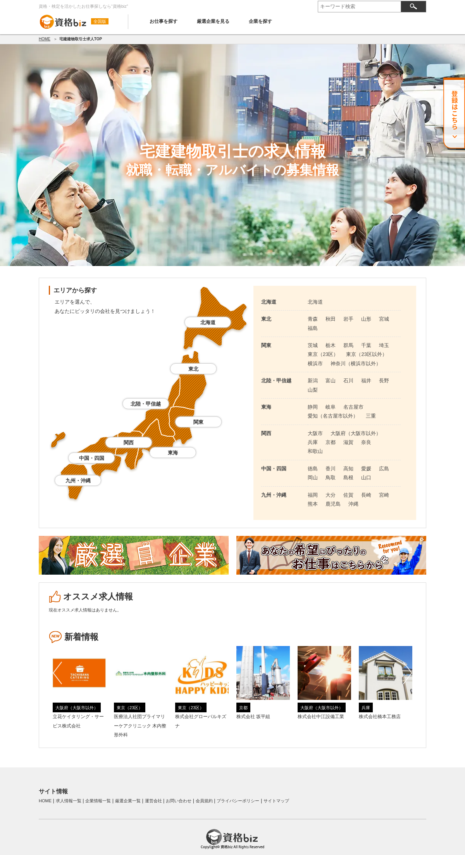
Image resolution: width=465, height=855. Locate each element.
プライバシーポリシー (238, 800)
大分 (331, 495)
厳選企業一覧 (128, 800)
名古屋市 (353, 407)
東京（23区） (323, 354)
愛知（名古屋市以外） (333, 416)
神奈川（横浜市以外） (356, 363)
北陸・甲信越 (146, 404)
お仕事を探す (163, 21)
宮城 (384, 319)
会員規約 (204, 800)
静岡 (313, 407)
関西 (129, 443)
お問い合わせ (178, 800)
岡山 (313, 477)
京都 (331, 442)
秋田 (331, 319)
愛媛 (366, 469)
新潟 (313, 380)
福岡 (313, 495)
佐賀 (348, 495)
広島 (384, 469)
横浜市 (315, 363)
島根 (348, 477)
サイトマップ (276, 800)
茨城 (313, 345)
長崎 (366, 495)
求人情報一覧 (68, 800)
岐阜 (331, 407)
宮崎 (384, 495)
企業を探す (260, 21)
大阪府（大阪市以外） (356, 433)
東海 (173, 453)
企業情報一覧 (98, 800)
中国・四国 (91, 458)
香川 (331, 469)
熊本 (313, 504)
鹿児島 (333, 504)
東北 (193, 369)
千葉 (366, 345)
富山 (331, 380)
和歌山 (315, 451)
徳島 (313, 469)
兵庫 (313, 442)
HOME (44, 39)
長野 (384, 380)
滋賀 (348, 442)
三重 (371, 416)
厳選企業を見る (213, 21)
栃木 (331, 345)
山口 (366, 477)
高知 (348, 469)
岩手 (348, 319)
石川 (348, 380)
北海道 (207, 322)
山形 (366, 319)
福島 (313, 328)
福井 (366, 380)
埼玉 (384, 345)
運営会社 (153, 800)
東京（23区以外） (366, 354)
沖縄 (353, 504)
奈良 (366, 442)
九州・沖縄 (78, 481)
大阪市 (315, 433)
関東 (198, 422)
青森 (313, 319)
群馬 (348, 345)
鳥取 (331, 477)
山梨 (313, 390)
